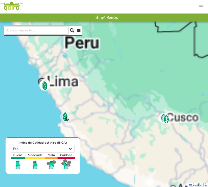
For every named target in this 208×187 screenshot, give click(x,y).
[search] (36, 30)
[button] (201, 7)
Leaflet (195, 184)
